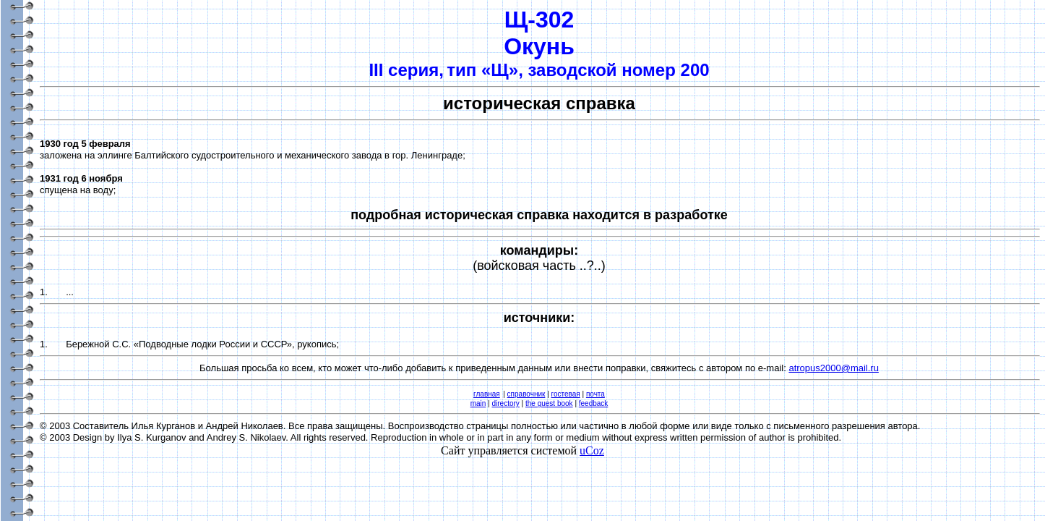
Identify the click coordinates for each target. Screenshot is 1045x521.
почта (595, 394)
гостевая (565, 394)
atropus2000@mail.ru (833, 368)
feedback (593, 403)
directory (505, 403)
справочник (526, 394)
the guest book (549, 403)
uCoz (592, 450)
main (478, 403)
